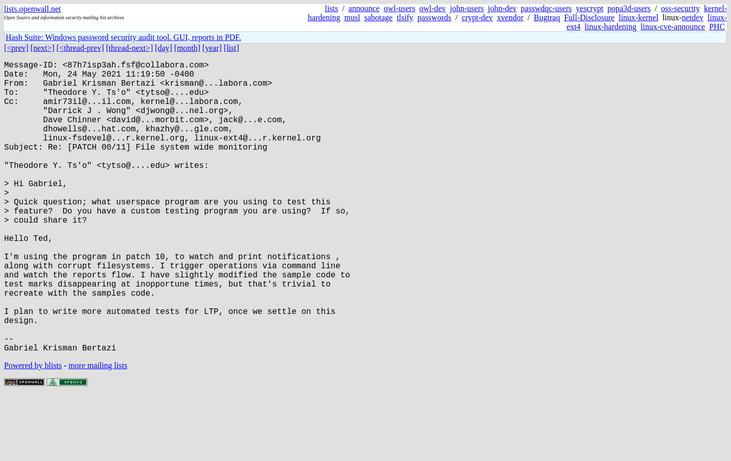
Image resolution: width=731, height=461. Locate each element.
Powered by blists (33, 430)
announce (363, 8)
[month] (187, 48)
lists (331, 8)
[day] (163, 48)
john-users (467, 8)
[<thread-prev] (80, 48)
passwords (434, 17)
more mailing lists (98, 430)
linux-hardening (611, 26)
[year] (212, 48)
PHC (717, 26)
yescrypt (589, 8)
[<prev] (16, 48)
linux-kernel (638, 17)
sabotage (378, 17)
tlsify (404, 17)
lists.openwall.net (32, 9)
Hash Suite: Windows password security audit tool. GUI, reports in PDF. (123, 37)
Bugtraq (547, 17)
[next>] (42, 48)
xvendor (510, 17)
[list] (231, 48)
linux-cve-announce (673, 26)
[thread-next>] (129, 48)
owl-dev (432, 8)
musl (352, 17)
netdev (693, 17)
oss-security (680, 8)
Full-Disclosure (589, 17)
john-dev (502, 8)
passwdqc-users (546, 8)
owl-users (399, 8)
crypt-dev (476, 17)
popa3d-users (628, 8)
